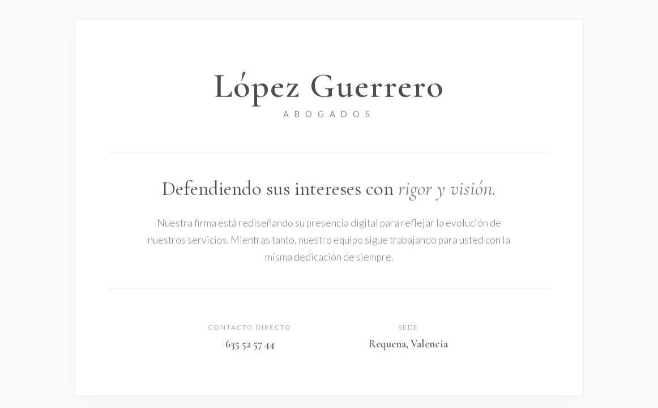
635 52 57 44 (250, 344)
